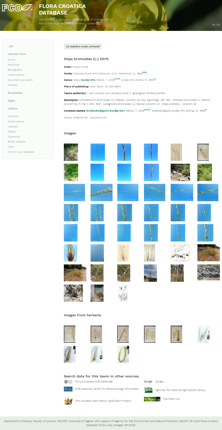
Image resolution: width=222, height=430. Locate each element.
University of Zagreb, (81, 421)
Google (159, 381)
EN (218, 24)
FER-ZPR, (62, 421)
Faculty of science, (44, 421)
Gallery (12, 131)
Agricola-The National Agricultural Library (180, 390)
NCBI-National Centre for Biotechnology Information (107, 388)
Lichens (12, 108)
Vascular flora (17, 54)
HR (213, 24)
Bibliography (15, 69)
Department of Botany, (18, 421)
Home (11, 59)
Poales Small (80, 66)
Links (11, 146)
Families (13, 85)
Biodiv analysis (16, 141)
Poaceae (79, 73)
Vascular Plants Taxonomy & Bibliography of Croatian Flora (75, 19)
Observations (16, 121)
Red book (13, 64)
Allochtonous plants (20, 80)
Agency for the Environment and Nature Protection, (146, 421)
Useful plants (16, 74)
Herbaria (13, 116)
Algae (11, 100)
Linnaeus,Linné (119, 93)
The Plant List (171, 398)
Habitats (13, 126)
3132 (144, 73)
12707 (117, 79)
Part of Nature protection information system (67, 23)
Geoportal (14, 136)
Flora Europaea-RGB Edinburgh (94, 381)
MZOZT (184, 421)
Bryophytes (15, 92)
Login (11, 46)
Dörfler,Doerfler (155, 93)
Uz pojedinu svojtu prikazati (83, 46)
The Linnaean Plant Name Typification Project (103, 400)
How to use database (21, 151)
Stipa (77, 79)
